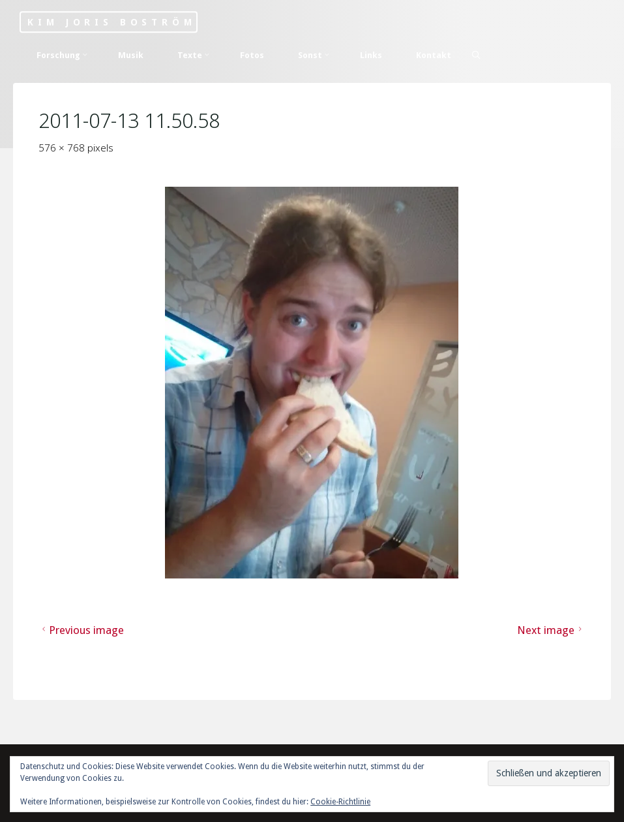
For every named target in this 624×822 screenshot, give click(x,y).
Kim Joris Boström (111, 22)
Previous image (81, 629)
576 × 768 (62, 147)
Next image (551, 629)
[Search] (476, 55)
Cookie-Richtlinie (340, 801)
